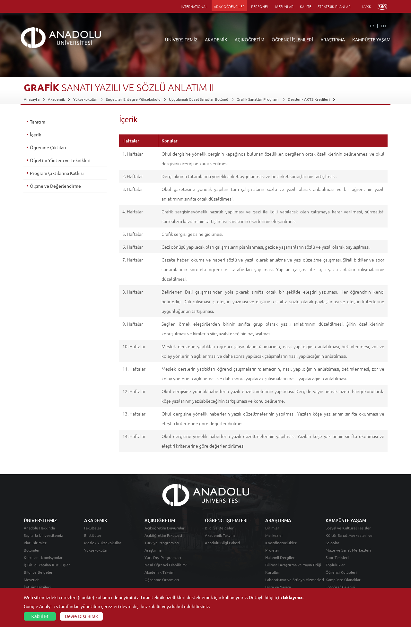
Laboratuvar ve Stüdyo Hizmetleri (294, 579)
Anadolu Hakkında (39, 527)
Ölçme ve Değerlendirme (55, 186)
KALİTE (305, 6)
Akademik (56, 99)
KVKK (366, 6)
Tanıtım (37, 122)
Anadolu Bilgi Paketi (222, 542)
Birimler (272, 527)
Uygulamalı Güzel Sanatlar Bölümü (198, 99)
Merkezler (274, 535)
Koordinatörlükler (281, 542)
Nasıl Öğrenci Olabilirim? (165, 564)
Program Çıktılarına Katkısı (57, 173)
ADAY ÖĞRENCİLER (229, 6)
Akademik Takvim (159, 572)
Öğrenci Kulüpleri (341, 572)
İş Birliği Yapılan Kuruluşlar (47, 564)
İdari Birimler (35, 542)
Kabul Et (39, 616)
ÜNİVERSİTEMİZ (181, 39)
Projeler (272, 550)
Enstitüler (92, 535)
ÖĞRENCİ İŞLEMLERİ (292, 39)
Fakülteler (92, 527)
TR (371, 25)
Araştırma (153, 550)
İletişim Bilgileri (37, 586)
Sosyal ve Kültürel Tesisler (348, 527)
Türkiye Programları (161, 542)
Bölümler (32, 550)
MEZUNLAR (284, 6)
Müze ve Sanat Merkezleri (348, 550)
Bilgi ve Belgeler (38, 572)
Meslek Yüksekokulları (103, 542)
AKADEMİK (216, 39)
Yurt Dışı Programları (162, 557)
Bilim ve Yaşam (278, 586)
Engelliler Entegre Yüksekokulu (133, 99)
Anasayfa (31, 99)
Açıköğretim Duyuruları (165, 527)
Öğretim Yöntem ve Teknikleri (60, 160)
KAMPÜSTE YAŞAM (371, 39)
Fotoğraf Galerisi (340, 586)
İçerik (35, 134)
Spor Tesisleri (337, 557)
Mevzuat (31, 579)
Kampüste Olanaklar (343, 579)
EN (383, 25)
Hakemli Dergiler (280, 557)
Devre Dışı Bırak (81, 616)
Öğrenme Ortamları (161, 579)
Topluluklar (335, 564)
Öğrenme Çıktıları (48, 147)
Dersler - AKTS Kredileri (309, 99)
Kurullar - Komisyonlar (43, 557)
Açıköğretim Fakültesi (163, 535)
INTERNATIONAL (194, 6)
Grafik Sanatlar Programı (258, 99)
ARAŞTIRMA (332, 39)
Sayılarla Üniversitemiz (43, 535)
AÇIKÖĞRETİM (249, 39)
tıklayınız (292, 597)
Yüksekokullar (85, 99)
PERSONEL (260, 6)
